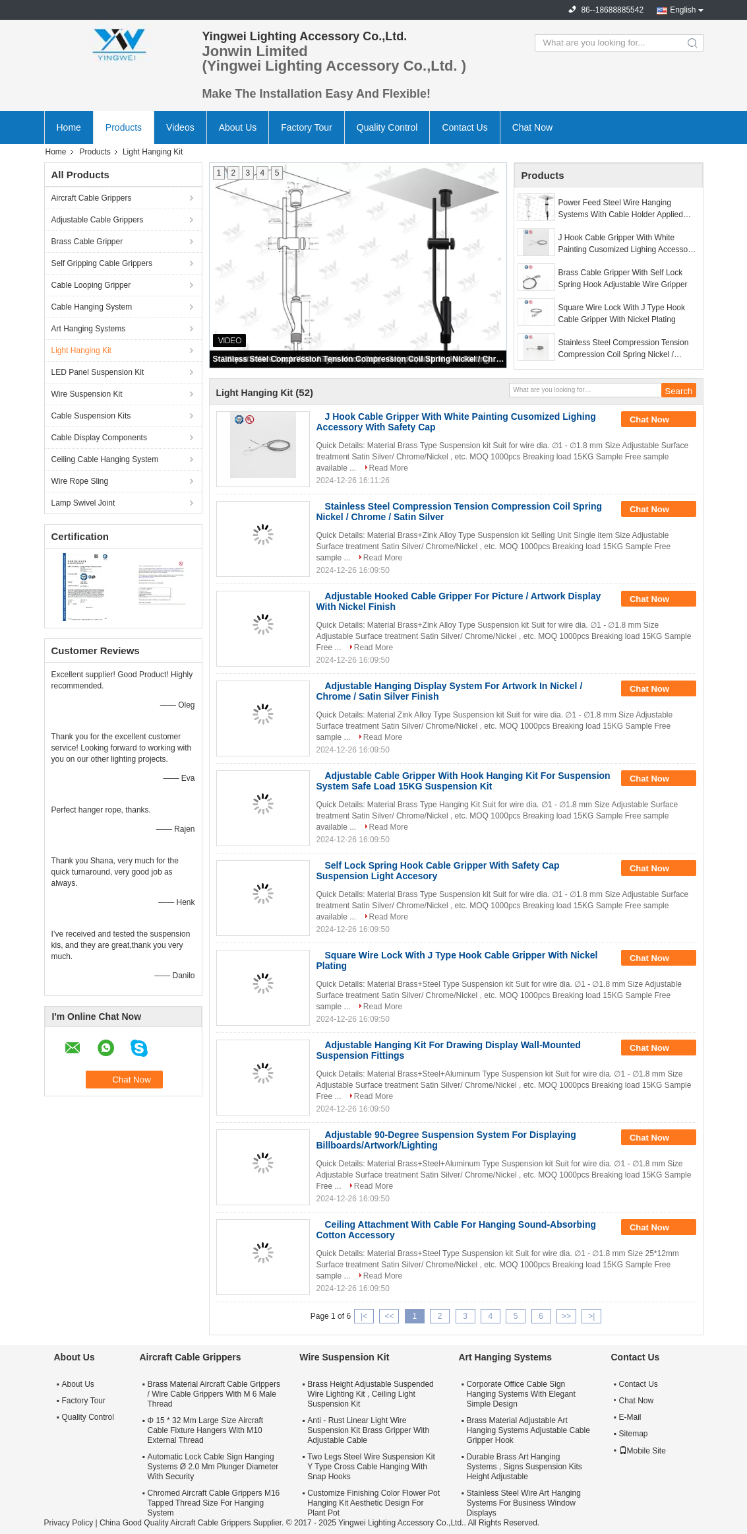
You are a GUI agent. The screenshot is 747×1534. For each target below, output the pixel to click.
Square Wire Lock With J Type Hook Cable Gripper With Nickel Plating (622, 313)
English (683, 10)
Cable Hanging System (92, 307)
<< (389, 1316)
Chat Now (532, 127)
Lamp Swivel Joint (83, 503)
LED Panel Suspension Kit (97, 372)
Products (123, 127)
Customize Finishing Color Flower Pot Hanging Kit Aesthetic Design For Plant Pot (373, 1502)
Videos (180, 127)
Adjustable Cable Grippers (97, 219)
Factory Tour (306, 127)
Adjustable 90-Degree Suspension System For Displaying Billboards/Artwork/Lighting (446, 1139)
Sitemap (633, 1433)
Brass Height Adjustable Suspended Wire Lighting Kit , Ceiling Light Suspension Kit (370, 1394)
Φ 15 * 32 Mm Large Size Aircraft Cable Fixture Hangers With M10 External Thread (206, 1430)
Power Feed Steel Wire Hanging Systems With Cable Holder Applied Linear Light (620, 209)
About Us (238, 127)
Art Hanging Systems (88, 328)
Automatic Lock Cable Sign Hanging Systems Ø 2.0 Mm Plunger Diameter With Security (213, 1466)
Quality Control (387, 127)
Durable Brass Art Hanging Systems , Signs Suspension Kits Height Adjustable (524, 1466)
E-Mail (630, 1417)
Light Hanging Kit (81, 350)
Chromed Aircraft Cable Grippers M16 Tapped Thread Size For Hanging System (214, 1502)
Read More (388, 468)
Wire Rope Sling (80, 481)
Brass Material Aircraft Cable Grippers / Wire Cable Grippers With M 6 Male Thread (214, 1394)
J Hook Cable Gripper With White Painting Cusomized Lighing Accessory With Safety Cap (626, 244)
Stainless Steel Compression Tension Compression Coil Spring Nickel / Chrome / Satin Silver (358, 359)
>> (566, 1316)
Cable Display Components (99, 437)
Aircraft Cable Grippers (91, 198)
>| (591, 1316)
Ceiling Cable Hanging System (105, 459)
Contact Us (464, 127)
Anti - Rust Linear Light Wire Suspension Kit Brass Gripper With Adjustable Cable (368, 1430)
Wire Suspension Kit (87, 394)
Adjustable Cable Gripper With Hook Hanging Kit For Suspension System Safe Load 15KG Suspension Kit (463, 780)
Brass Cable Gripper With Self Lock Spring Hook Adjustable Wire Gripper (623, 278)
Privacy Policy (69, 1522)
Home (69, 127)
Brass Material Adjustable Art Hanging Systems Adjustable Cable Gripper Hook (527, 1430)
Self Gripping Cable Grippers (101, 263)
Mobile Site (642, 1450)
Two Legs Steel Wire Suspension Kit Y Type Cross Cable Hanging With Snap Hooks (370, 1466)
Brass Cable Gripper (87, 241)
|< (364, 1316)
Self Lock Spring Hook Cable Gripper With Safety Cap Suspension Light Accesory (438, 870)
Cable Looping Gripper (91, 285)
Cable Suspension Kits (91, 415)
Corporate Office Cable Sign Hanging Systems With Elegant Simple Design (520, 1394)
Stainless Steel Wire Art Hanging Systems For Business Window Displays (523, 1502)
